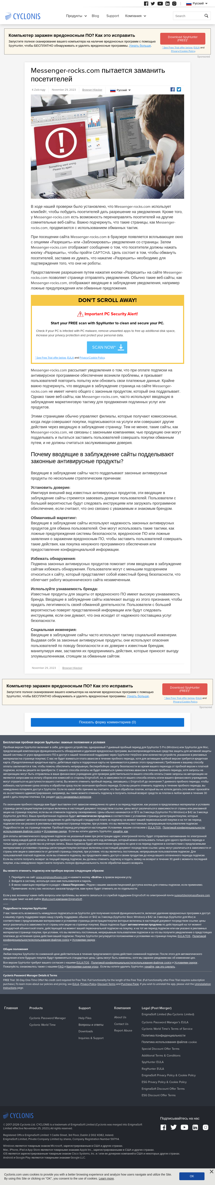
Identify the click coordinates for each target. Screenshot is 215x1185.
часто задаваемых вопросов (73, 797)
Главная (11, 1008)
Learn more (106, 1178)
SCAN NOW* (104, 347)
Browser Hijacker (92, 89)
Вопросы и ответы (91, 1025)
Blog (95, 16)
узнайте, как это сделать (159, 966)
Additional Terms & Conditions (161, 1055)
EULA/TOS (154, 827)
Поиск (207, 16)
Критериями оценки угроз (82, 966)
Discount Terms (106, 984)
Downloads (86, 1031)
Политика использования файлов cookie (169, 1042)
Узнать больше (140, 46)
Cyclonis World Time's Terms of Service (167, 1029)
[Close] (211, 1171)
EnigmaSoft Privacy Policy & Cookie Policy (169, 1075)
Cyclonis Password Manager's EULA (165, 1022)
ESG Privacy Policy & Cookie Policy (164, 1082)
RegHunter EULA (153, 1069)
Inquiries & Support (91, 1038)
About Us (120, 1017)
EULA (197, 47)
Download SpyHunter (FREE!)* (183, 38)
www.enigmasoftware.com (52, 877)
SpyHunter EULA (153, 1062)
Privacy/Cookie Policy (183, 51)
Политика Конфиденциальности (164, 1035)
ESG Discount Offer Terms (159, 1095)
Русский (118, 90)
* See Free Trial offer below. (177, 47)
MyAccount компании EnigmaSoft (62, 899)
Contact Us (121, 1024)
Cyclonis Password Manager (47, 1018)
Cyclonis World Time (42, 1025)
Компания (133, 16)
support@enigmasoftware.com (192, 895)
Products (36, 1008)
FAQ (61, 966)
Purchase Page (130, 984)
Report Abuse (123, 1030)
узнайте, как (120, 831)
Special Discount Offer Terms (161, 1049)
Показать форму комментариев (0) (107, 722)
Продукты (74, 16)
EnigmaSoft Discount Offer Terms (163, 1089)
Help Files (85, 1018)
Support (112, 16)
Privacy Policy (88, 984)
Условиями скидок (55, 831)
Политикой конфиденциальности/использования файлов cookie (131, 962)
